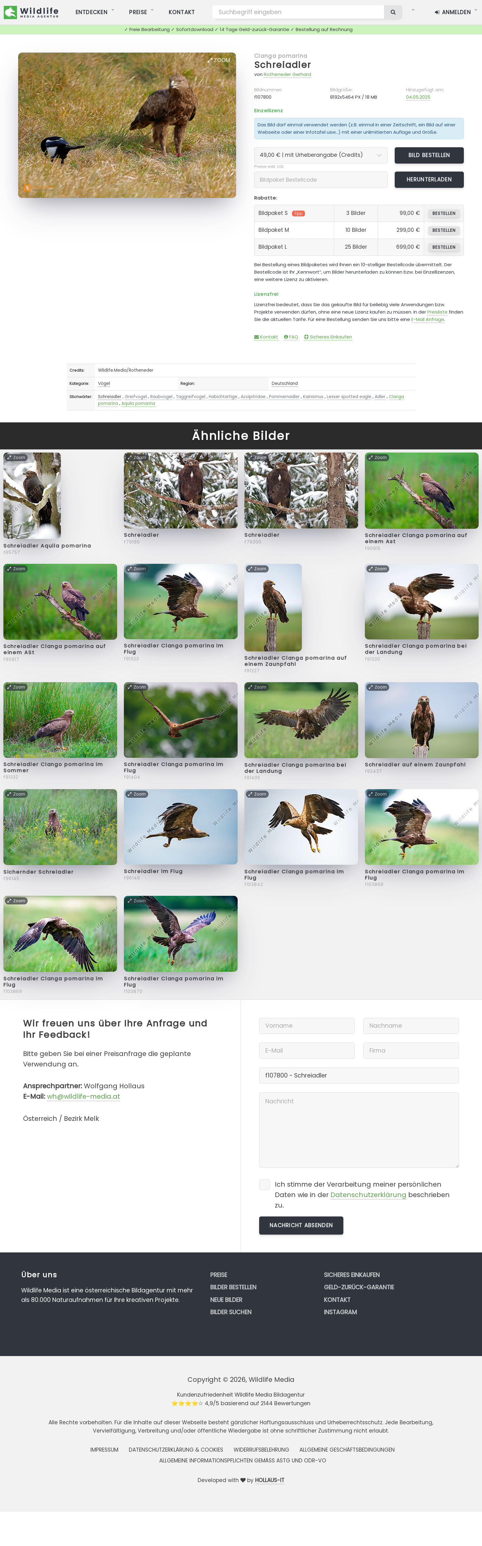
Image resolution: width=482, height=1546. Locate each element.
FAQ (291, 337)
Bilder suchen (230, 1312)
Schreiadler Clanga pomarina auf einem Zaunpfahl (295, 661)
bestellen (444, 213)
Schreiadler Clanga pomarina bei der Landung (416, 649)
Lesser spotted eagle (349, 397)
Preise (218, 1275)
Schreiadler (282, 65)
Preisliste (437, 312)
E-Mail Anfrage (427, 319)
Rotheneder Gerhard (287, 74)
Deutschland (285, 383)
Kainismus (313, 397)
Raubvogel (161, 397)
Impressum (104, 1449)
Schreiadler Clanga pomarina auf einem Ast (416, 538)
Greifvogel (136, 397)
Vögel (104, 383)
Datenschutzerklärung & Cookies (176, 1449)
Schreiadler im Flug (153, 871)
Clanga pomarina (280, 56)
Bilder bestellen (233, 1287)
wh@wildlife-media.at (83, 1096)
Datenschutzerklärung (368, 1194)
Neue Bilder (226, 1300)
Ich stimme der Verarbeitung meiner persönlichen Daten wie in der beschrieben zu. (362, 1195)
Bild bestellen (429, 155)
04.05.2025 (418, 97)
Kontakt (266, 337)
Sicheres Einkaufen (328, 337)
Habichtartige (223, 397)
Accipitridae (253, 397)
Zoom (219, 60)
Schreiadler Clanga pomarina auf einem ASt (54, 649)
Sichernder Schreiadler (38, 872)
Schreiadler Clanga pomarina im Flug (174, 648)
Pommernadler (284, 397)
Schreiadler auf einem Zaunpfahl (415, 764)
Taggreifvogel (190, 397)
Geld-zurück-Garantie (359, 1287)
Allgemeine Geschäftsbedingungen (347, 1449)
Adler (380, 397)
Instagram (340, 1312)
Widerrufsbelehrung (261, 1449)
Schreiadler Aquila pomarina (47, 545)
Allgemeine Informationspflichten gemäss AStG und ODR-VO (242, 1460)
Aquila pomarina (138, 403)
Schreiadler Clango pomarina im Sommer (53, 767)
